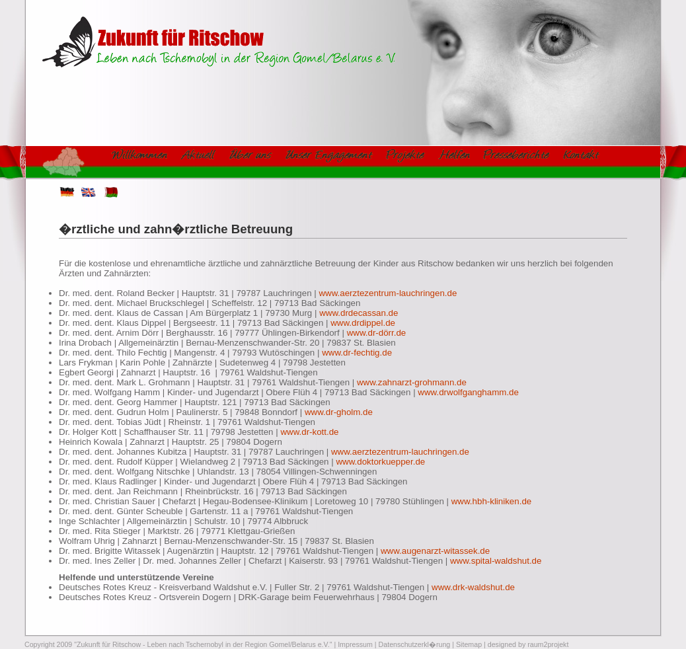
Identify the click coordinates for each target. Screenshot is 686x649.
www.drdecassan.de (358, 313)
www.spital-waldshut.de (496, 561)
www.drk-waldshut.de (473, 587)
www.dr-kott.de (309, 432)
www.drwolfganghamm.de (468, 392)
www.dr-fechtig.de (357, 353)
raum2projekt (547, 644)
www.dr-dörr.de (376, 333)
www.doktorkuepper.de (380, 462)
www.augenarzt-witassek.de (435, 551)
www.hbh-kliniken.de (491, 501)
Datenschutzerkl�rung (415, 644)
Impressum (355, 644)
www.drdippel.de (362, 323)
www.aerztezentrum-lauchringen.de (388, 293)
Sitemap (469, 644)
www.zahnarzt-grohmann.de (412, 382)
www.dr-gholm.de (339, 412)
